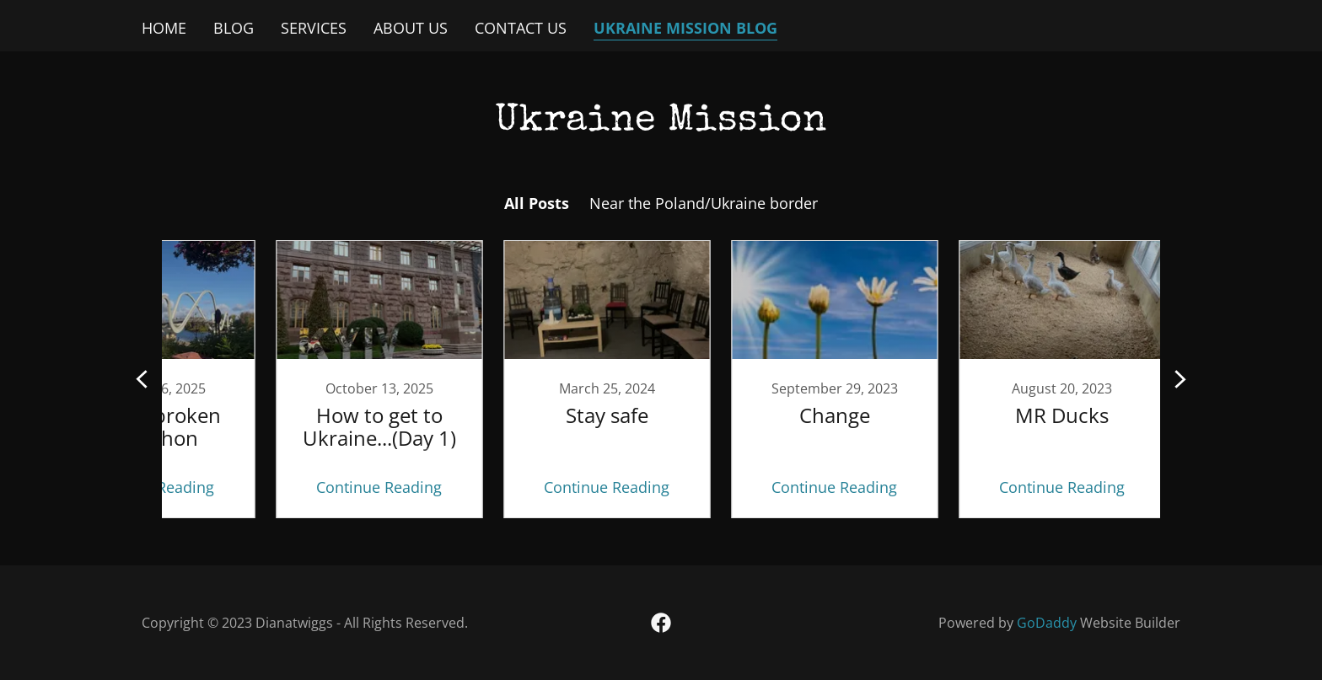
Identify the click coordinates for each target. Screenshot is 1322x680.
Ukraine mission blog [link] (685, 28)
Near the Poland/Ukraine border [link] (703, 203)
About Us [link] (410, 28)
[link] (319, 379)
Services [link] (314, 28)
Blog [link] (233, 28)
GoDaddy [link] (1047, 622)
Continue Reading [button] (320, 487)
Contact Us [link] (521, 28)
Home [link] (164, 28)
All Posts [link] (536, 203)
